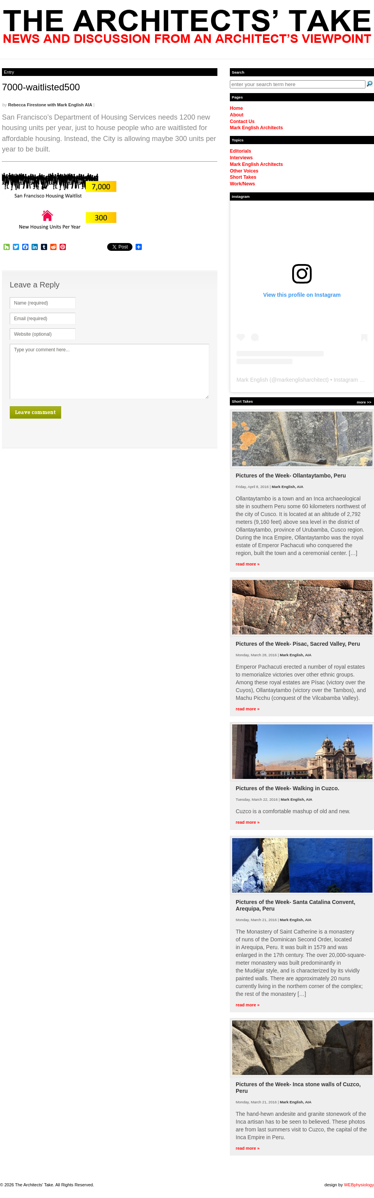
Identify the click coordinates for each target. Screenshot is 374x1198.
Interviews (241, 157)
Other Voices (244, 171)
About (236, 115)
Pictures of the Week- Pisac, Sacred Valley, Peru (298, 644)
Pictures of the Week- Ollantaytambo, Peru (291, 475)
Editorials (240, 151)
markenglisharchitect (302, 380)
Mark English (252, 380)
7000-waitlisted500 (41, 87)
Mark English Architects (256, 127)
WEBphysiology (359, 1184)
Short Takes (243, 177)
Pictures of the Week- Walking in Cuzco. (287, 788)
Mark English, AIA (287, 486)
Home (236, 108)
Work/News (242, 184)
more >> (364, 402)
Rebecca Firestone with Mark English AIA (50, 104)
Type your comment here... (109, 371)
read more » (247, 564)
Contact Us (242, 121)
